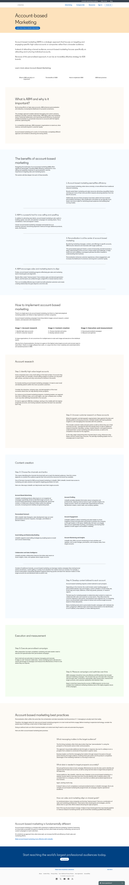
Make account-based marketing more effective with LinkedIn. (34, 839)
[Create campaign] (108, 5)
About (40, 873)
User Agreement (79, 873)
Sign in (100, 5)
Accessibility (87, 873)
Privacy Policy (54, 873)
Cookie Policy (46, 873)
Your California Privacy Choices (66, 873)
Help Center (105, 1)
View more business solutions (64, 869)
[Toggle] (122, 883)
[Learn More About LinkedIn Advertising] (27, 28)
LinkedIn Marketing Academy (90, 1)
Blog (111, 1)
